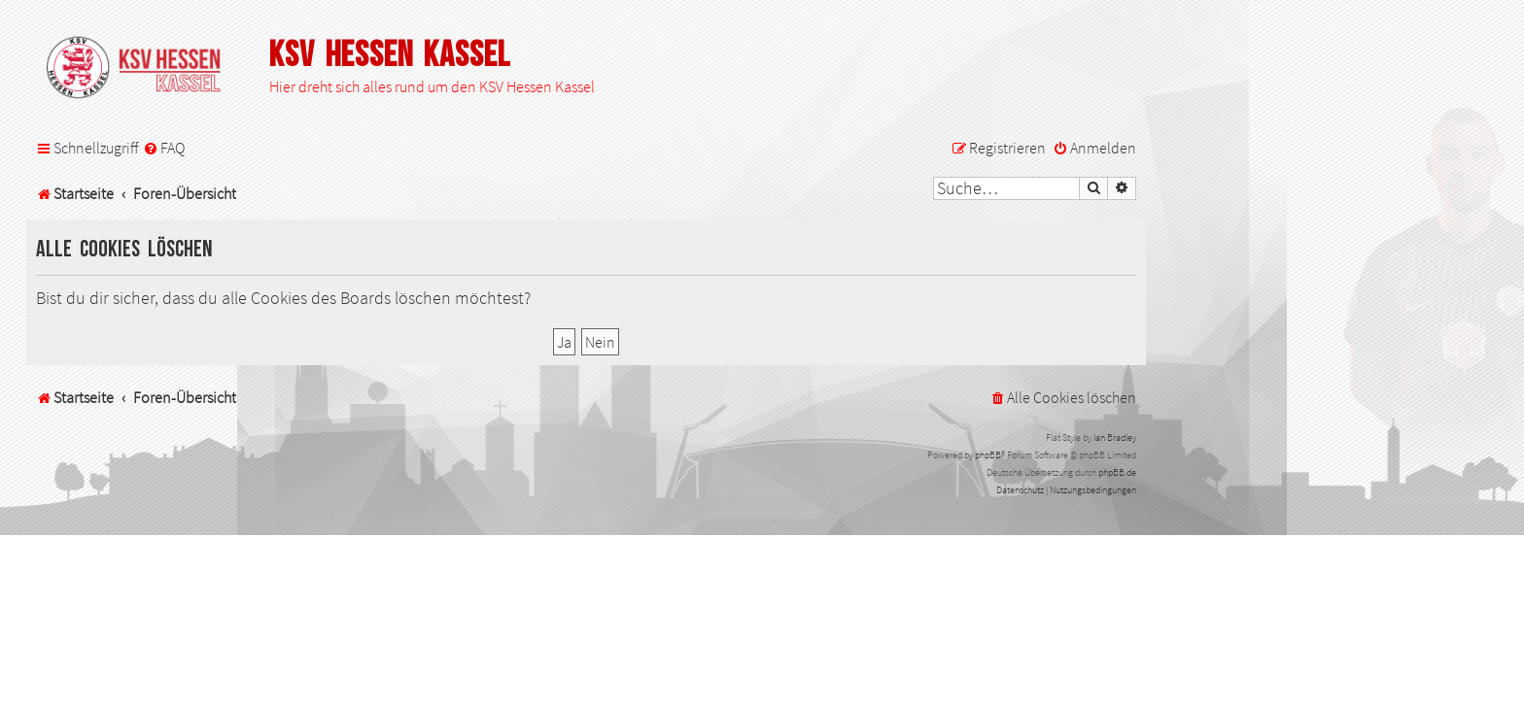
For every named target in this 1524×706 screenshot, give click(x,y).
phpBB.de (1117, 472)
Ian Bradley (1114, 437)
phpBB (988, 455)
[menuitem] (164, 148)
